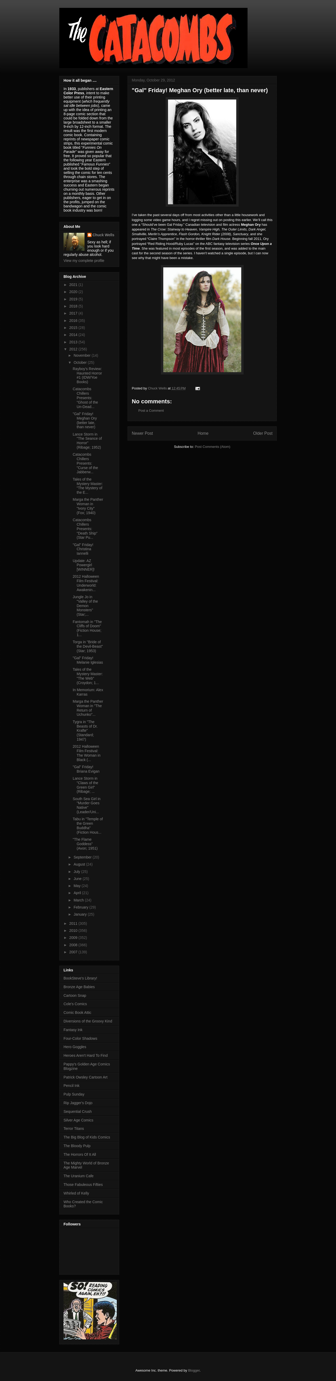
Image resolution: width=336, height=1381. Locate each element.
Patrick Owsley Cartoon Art (85, 1077)
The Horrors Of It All (80, 1154)
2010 (73, 930)
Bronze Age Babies (79, 987)
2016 (73, 320)
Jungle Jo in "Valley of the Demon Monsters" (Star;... (85, 606)
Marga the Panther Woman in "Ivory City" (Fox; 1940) (88, 506)
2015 (73, 328)
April (78, 893)
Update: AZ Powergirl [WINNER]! (83, 565)
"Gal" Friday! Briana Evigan (86, 769)
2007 (73, 952)
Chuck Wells (103, 235)
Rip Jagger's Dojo (78, 1103)
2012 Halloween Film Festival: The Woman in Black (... (87, 753)
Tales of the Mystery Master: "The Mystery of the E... (88, 485)
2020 (73, 292)
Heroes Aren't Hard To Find (86, 1055)
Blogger (194, 1370)
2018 (73, 306)
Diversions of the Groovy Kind (88, 1021)
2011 (73, 923)
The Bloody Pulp (77, 1146)
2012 (73, 349)
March (79, 900)
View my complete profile (84, 260)
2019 (73, 299)
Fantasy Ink (73, 1030)
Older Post (262, 433)
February (81, 907)
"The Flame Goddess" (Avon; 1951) (85, 843)
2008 (73, 945)
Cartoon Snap (75, 995)
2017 (73, 313)
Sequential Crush (78, 1111)
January (81, 914)
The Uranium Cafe (78, 1176)
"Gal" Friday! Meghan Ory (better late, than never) (85, 420)
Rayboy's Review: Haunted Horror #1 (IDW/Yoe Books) (87, 375)
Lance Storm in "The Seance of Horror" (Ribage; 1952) (87, 440)
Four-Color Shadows (80, 1038)
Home (203, 433)
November (82, 355)
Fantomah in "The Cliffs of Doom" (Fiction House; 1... (87, 628)
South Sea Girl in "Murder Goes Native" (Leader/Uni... (87, 805)
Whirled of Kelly (76, 1193)
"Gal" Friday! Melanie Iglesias (88, 660)
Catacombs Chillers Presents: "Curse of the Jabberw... (85, 463)
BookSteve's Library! (80, 978)
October (81, 362)
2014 (73, 335)
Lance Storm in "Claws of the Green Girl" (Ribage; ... (85, 785)
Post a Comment (151, 410)
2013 (73, 342)
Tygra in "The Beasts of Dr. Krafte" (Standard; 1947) (85, 730)
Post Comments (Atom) (212, 447)
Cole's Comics (75, 1004)
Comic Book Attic (77, 1012)
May (77, 886)
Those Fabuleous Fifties (83, 1184)
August (80, 864)
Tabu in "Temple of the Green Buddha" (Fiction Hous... (88, 825)
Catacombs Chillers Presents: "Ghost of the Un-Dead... (85, 398)
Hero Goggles (75, 1047)
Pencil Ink (72, 1085)
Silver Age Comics (78, 1120)
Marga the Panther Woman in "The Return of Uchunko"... (88, 708)
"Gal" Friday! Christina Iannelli (83, 549)
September (83, 857)
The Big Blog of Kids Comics (87, 1137)
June (78, 879)
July (77, 872)
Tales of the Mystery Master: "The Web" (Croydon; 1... (88, 676)
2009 (73, 938)
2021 (73, 285)
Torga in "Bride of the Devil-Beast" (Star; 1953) (88, 646)
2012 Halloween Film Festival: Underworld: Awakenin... (86, 583)
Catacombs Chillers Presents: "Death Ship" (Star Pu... (85, 529)
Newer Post (142, 433)
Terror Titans (74, 1128)
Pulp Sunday (74, 1094)
